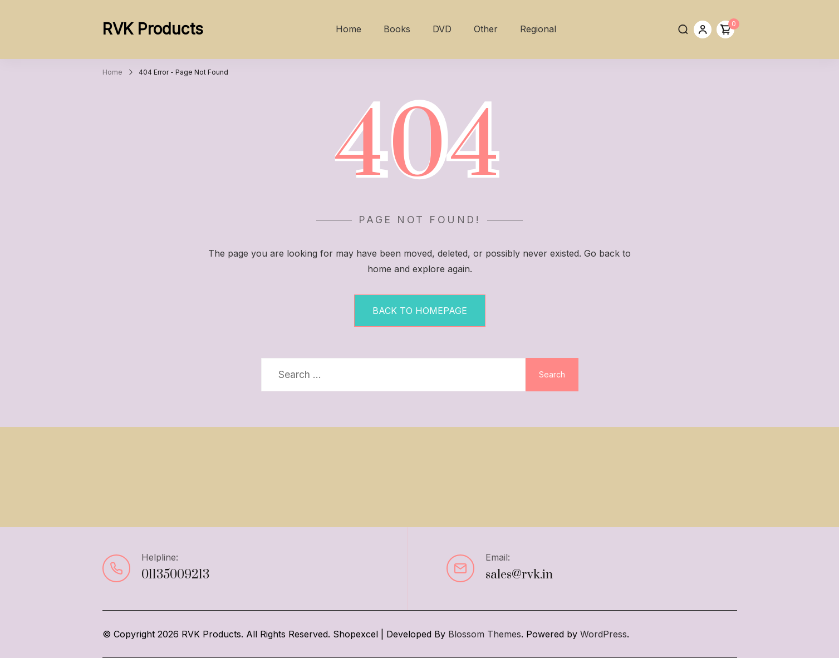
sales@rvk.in (519, 574)
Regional (538, 29)
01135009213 (175, 574)
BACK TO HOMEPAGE (419, 310)
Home (348, 29)
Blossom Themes (484, 634)
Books (397, 29)
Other (486, 29)
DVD (442, 29)
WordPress (603, 634)
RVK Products (152, 28)
